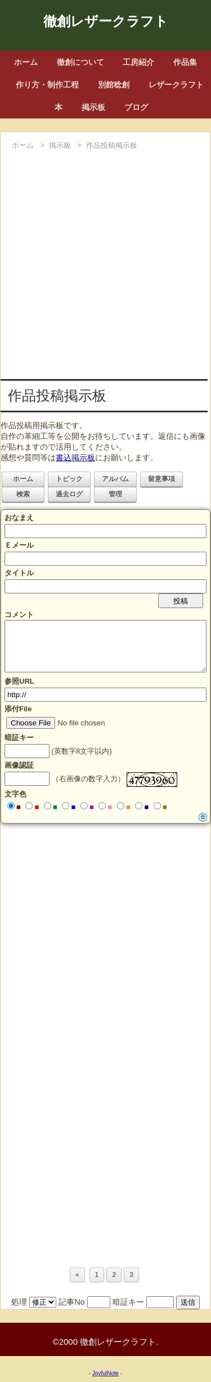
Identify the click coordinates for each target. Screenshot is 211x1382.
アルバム (115, 479)
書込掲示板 (75, 457)
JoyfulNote (105, 1373)
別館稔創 (113, 84)
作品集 (185, 62)
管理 (115, 494)
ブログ (136, 107)
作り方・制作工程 (47, 84)
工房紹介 (138, 62)
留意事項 (161, 479)
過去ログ (69, 494)
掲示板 (93, 107)
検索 (23, 494)
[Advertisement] (105, 265)
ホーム (26, 62)
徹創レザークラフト (105, 21)
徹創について (80, 62)
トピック (69, 479)
